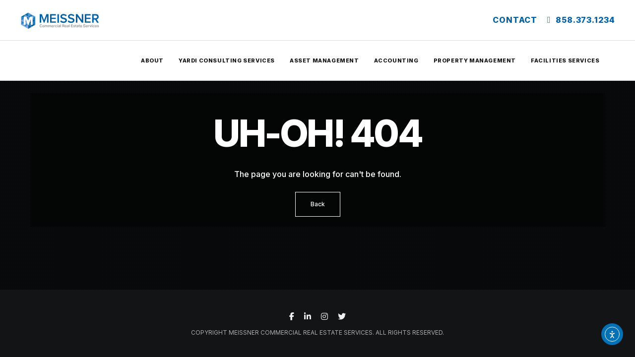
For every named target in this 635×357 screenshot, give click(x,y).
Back (318, 204)
